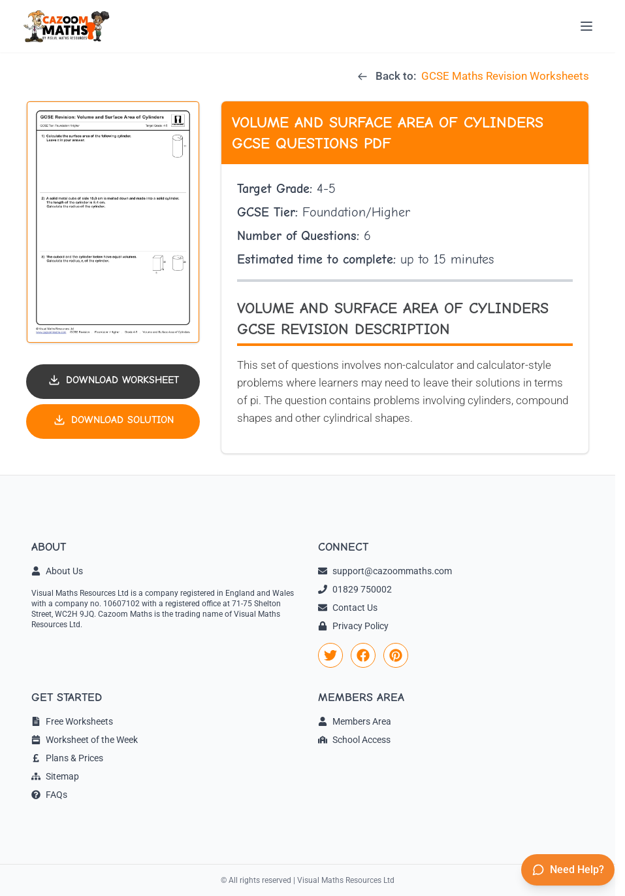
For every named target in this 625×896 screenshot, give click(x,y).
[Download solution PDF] (113, 421)
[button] (113, 222)
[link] (330, 655)
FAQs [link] (49, 794)
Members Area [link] (354, 721)
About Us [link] (57, 571)
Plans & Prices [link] (67, 758)
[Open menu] (586, 26)
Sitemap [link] (55, 776)
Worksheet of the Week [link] (84, 739)
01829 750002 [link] (355, 589)
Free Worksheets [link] (72, 721)
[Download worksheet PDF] (113, 381)
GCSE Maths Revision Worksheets (505, 75)
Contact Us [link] (347, 607)
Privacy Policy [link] (353, 626)
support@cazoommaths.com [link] (385, 571)
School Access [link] (354, 739)
